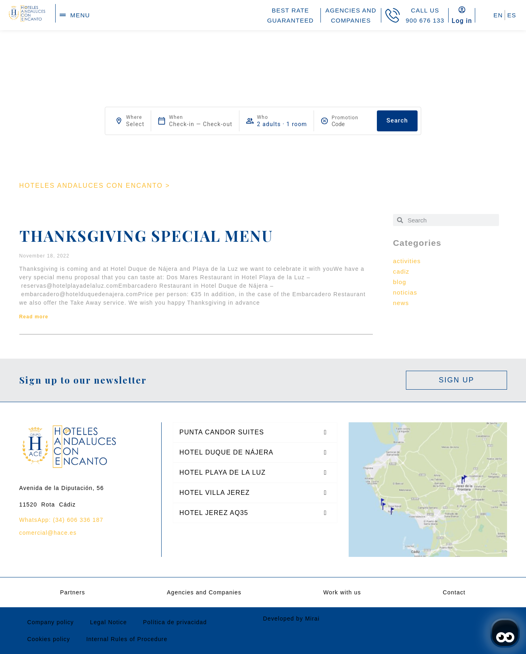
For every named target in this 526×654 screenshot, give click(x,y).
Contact (454, 592)
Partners (72, 592)
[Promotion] (351, 124)
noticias (405, 292)
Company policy (50, 622)
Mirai (312, 618)
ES (511, 15)
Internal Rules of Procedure (126, 639)
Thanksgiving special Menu (146, 235)
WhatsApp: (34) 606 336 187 (61, 520)
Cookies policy (48, 639)
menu (80, 15)
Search (397, 120)
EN (498, 15)
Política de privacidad (175, 622)
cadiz (401, 271)
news (401, 302)
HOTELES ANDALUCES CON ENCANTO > (94, 185)
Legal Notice (108, 622)
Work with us (342, 592)
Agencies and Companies (204, 592)
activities (407, 260)
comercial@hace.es (48, 532)
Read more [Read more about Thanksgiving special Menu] (33, 317)
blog (399, 281)
